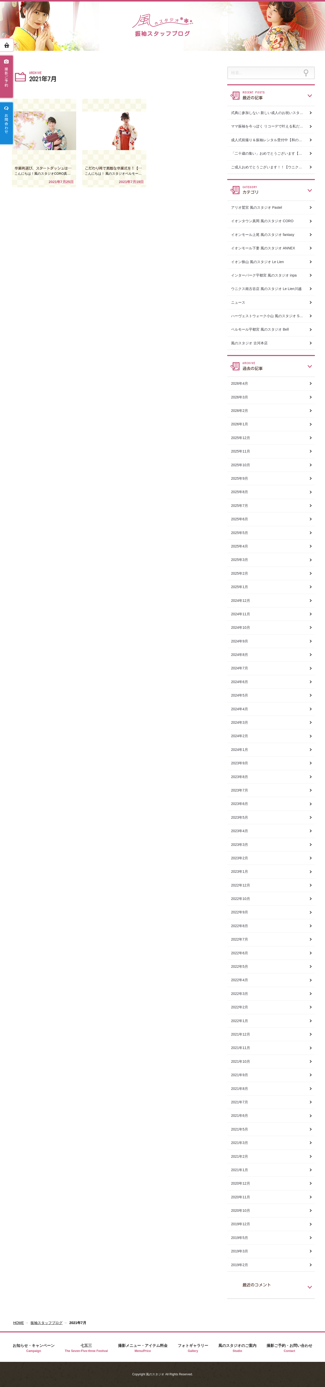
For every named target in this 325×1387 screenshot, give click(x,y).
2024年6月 (243, 682)
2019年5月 (243, 1238)
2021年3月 (243, 1143)
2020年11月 (244, 1197)
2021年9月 (243, 1075)
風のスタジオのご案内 (237, 1348)
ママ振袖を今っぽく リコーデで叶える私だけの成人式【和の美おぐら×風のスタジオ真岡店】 (273, 126)
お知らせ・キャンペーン (34, 1348)
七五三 (86, 1348)
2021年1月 (243, 1170)
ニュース (238, 302)
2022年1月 (243, 1021)
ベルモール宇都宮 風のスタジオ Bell (260, 329)
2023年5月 (243, 817)
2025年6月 (243, 519)
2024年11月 (244, 614)
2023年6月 (243, 804)
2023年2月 (243, 858)
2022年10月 (244, 899)
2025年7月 (243, 506)
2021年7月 (243, 1102)
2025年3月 (243, 560)
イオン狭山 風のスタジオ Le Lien (257, 262)
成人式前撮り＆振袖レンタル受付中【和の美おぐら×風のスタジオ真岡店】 (273, 140)
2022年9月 (243, 912)
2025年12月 (244, 438)
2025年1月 (243, 587)
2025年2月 (243, 573)
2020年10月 (244, 1210)
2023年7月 (243, 790)
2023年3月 (243, 845)
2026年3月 (243, 397)
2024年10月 (244, 627)
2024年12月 (244, 601)
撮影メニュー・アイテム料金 (143, 1348)
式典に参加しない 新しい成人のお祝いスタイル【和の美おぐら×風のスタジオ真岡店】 (273, 113)
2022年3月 (243, 994)
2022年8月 (243, 926)
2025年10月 (244, 465)
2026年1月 (243, 424)
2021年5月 (243, 1129)
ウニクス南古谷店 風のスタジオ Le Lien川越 (266, 289)
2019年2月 (243, 1265)
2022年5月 (243, 966)
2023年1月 (243, 871)
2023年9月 (243, 763)
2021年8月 (243, 1089)
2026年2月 (243, 411)
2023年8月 (243, 777)
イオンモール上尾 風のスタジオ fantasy (262, 235)
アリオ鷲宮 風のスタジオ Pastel (256, 207)
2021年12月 (244, 1034)
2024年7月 (243, 668)
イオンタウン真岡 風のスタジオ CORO (262, 221)
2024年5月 (243, 695)
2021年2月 (243, 1156)
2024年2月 (243, 736)
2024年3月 (243, 722)
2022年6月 (243, 953)
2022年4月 (243, 980)
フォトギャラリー (193, 1348)
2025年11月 (244, 451)
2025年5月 (243, 533)
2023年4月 (243, 831)
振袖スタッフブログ (46, 1323)
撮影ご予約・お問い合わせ (289, 1348)
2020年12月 (244, 1183)
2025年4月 (243, 546)
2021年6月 (243, 1116)
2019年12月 (244, 1224)
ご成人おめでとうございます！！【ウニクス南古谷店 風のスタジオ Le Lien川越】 (273, 167)
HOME (18, 1323)
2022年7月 (243, 939)
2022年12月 (244, 885)
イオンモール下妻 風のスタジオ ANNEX (263, 248)
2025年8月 (243, 492)
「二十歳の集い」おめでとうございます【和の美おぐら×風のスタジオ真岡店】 (273, 153)
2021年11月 (244, 1048)
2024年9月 (243, 641)
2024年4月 (243, 709)
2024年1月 (243, 750)
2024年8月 (243, 655)
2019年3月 (243, 1251)
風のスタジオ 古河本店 (249, 343)
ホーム (7, 45)
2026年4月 (243, 383)
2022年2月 (243, 1007)
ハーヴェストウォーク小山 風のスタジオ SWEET (270, 316)
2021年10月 (244, 1061)
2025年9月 (243, 478)
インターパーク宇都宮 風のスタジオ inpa (264, 275)
